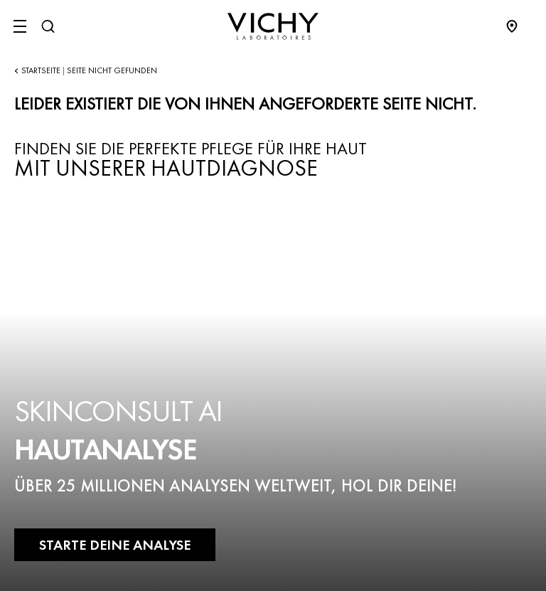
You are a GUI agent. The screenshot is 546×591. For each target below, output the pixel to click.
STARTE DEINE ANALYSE (115, 545)
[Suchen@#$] (47, 26)
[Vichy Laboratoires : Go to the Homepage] (273, 26)
